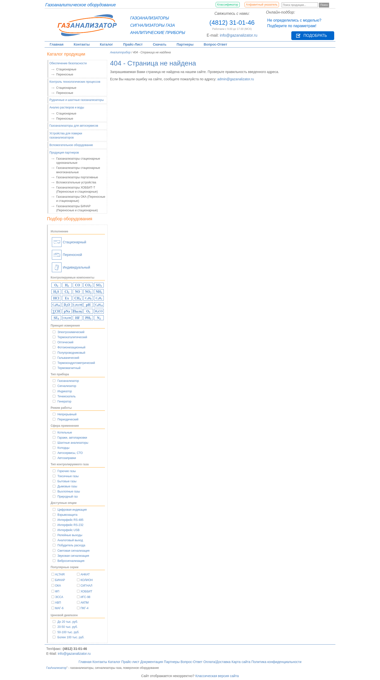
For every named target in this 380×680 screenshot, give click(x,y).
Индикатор (64, 391)
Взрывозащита (67, 514)
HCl (56, 298)
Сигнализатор (66, 386)
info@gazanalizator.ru (238, 35)
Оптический (65, 342)
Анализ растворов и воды (66, 107)
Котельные (64, 432)
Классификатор (227, 4)
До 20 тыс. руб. (67, 621)
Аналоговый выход (70, 540)
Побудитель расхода (71, 545)
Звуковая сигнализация (73, 555)
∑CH (56, 311)
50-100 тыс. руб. (68, 632)
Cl (66, 292)
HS (56, 292)
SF (56, 318)
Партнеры (185, 44)
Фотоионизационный (71, 347)
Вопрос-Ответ (215, 44)
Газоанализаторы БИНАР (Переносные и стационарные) (77, 208)
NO (77, 292)
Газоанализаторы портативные (77, 177)
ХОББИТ (86, 591)
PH (88, 318)
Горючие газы (66, 471)
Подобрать (315, 35)
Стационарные (66, 69)
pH (88, 305)
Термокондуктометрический (76, 363)
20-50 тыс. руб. (67, 627)
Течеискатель (66, 396)
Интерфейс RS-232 (70, 525)
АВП (58, 602)
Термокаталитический (72, 337)
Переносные (64, 74)
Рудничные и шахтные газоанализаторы (76, 100)
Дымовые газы (67, 486)
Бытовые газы (66, 481)
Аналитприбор (120, 52)
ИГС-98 (85, 597)
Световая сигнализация (73, 550)
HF (77, 318)
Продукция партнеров (64, 152)
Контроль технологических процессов (74, 81)
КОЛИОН (86, 580)
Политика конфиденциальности (276, 662)
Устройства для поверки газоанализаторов (65, 135)
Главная (56, 44)
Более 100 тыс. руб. (70, 637)
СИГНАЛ (86, 585)
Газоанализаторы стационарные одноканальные (78, 160)
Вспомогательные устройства (76, 182)
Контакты (82, 44)
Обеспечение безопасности (68, 63)
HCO (99, 311)
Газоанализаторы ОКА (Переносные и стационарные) (80, 199)
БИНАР (60, 580)
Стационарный (69, 242)
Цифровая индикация (72, 509)
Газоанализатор (68, 381)
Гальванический (68, 358)
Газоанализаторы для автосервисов (73, 125)
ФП (57, 591)
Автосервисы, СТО (70, 453)
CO (77, 285)
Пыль (77, 311)
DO (67, 305)
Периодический (67, 419)
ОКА (58, 585)
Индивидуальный (71, 267)
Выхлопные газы (68, 491)
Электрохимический (70, 332)
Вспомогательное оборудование (71, 145)
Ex (67, 298)
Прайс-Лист (133, 44)
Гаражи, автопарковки (72, 437)
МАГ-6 (59, 608)
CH (77, 298)
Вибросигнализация (70, 561)
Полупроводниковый (71, 352)
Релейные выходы (69, 535)
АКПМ (84, 602)
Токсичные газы (68, 476)
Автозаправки (66, 458)
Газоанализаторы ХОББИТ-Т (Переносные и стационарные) (77, 189)
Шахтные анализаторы (72, 442)
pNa (67, 311)
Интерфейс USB (68, 530)
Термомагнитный (68, 368)
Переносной (67, 255)
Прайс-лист (130, 662)
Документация (151, 662)
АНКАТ (85, 574)
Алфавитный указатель (261, 4)
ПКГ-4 (84, 608)
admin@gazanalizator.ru (235, 79)
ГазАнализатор (56, 668)
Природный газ (67, 496)
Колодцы (63, 448)
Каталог (106, 44)
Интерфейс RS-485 (70, 520)
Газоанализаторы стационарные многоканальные (78, 170)
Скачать (159, 44)
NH (99, 292)
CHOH (77, 305)
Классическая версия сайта (217, 676)
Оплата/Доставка (216, 662)
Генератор (64, 401)
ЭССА (59, 597)
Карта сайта (240, 662)
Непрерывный (67, 414)
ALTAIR (60, 574)
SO (99, 285)
